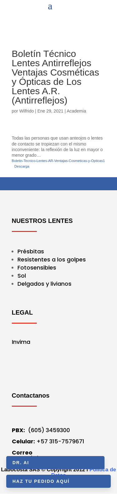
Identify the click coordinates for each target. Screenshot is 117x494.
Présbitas (31, 251)
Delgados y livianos (44, 284)
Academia (76, 110)
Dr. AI (20, 462)
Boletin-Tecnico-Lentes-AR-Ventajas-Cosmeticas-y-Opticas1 (58, 161)
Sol (21, 275)
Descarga (21, 166)
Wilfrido (26, 110)
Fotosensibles (36, 267)
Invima (21, 342)
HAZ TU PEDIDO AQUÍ (41, 481)
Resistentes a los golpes (51, 259)
